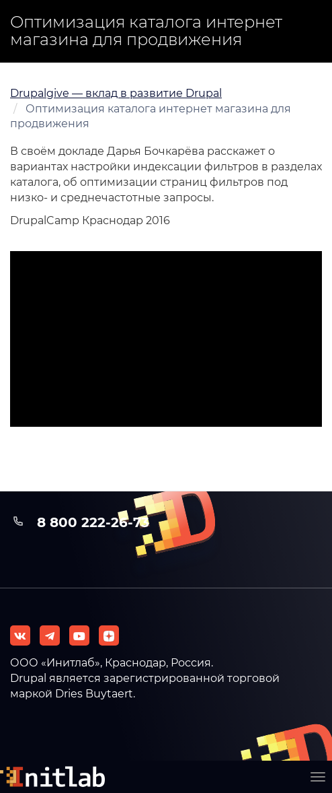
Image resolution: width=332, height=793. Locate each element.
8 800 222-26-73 (93, 522)
